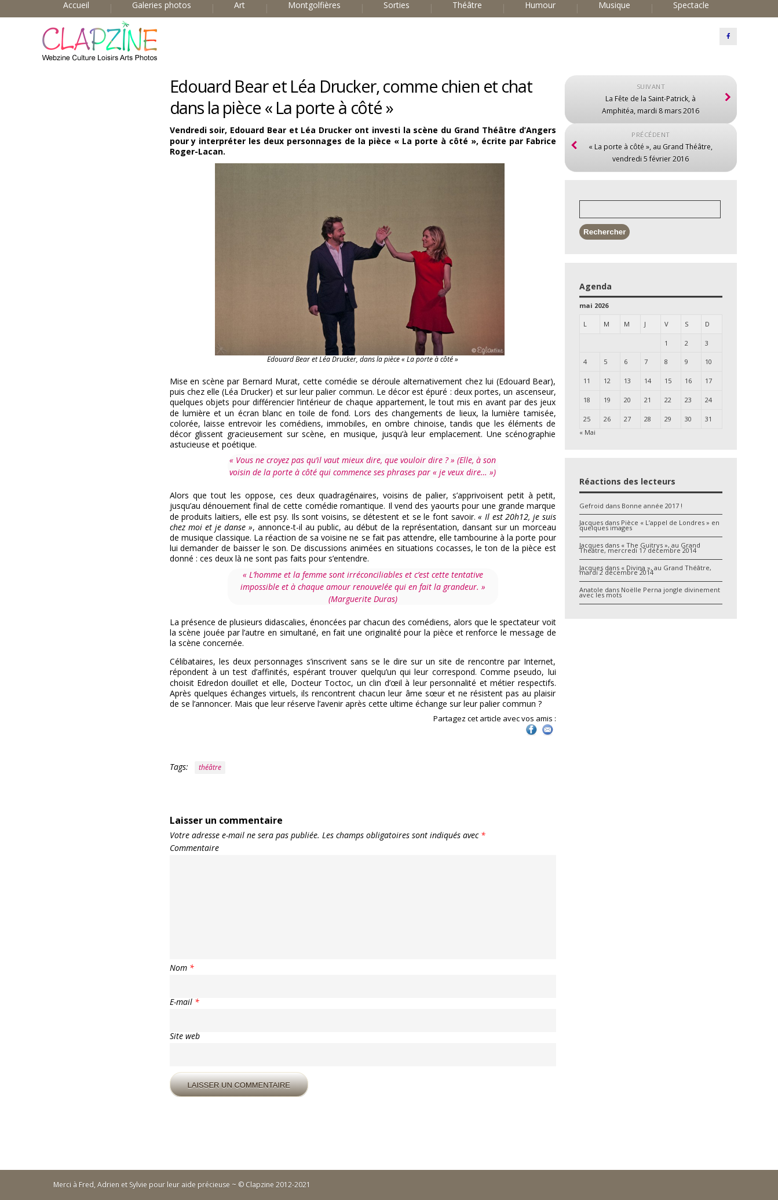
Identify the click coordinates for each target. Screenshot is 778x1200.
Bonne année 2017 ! (652, 505)
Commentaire (194, 848)
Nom (182, 968)
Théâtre (467, 5)
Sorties (396, 5)
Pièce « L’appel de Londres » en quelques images (649, 525)
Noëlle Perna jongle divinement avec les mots (649, 592)
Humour (540, 5)
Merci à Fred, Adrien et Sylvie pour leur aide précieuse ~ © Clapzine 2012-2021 (182, 1185)
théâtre (210, 767)
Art (239, 5)
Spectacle (691, 5)
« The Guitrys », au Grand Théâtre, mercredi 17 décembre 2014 (639, 548)
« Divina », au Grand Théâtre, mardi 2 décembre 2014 (645, 570)
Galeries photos (161, 5)
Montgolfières (314, 5)
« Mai (587, 432)
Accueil (76, 5)
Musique (614, 5)
